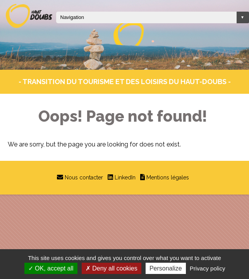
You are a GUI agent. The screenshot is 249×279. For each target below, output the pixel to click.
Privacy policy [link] (207, 268)
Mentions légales (167, 177)
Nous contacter (84, 177)
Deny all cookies (111, 268)
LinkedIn (125, 177)
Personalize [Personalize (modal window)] (165, 268)
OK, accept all (51, 268)
